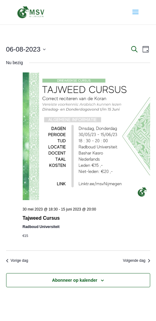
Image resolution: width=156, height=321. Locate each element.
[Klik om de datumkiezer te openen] (26, 49)
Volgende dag (136, 260)
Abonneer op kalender (74, 280)
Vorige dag (17, 260)
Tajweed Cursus (41, 218)
